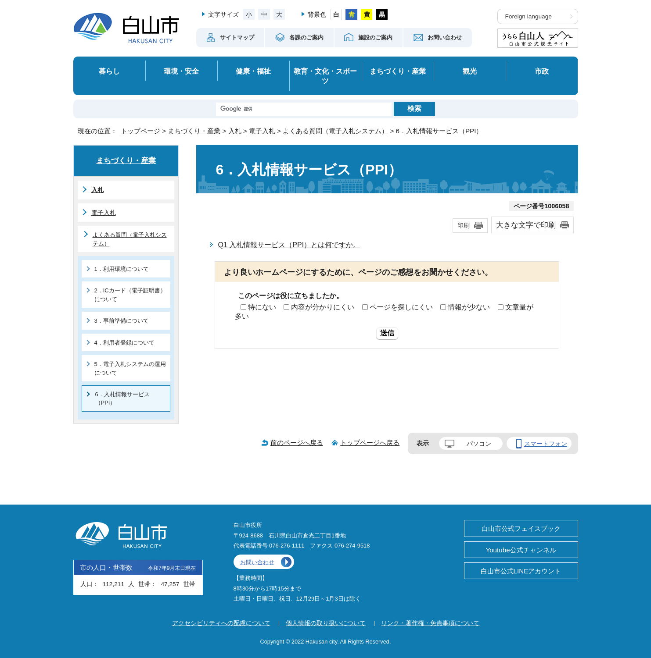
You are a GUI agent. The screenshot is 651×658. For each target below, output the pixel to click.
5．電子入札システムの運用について (130, 368)
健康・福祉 (253, 71)
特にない (262, 307)
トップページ (140, 131)
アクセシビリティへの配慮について (221, 622)
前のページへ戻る (296, 442)
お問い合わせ (257, 562)
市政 (542, 71)
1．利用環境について (121, 269)
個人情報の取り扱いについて (326, 622)
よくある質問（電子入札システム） (335, 131)
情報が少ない (469, 307)
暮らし (109, 71)
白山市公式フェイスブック (521, 528)
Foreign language (528, 16)
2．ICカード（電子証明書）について (130, 294)
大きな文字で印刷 (526, 225)
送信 (387, 333)
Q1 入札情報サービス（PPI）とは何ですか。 (289, 245)
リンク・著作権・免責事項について (430, 622)
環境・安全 (181, 71)
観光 (470, 71)
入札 (234, 131)
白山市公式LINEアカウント (521, 571)
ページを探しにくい (401, 307)
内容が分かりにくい (322, 307)
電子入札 (262, 131)
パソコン (479, 443)
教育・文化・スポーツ (325, 76)
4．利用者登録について (124, 342)
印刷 (463, 225)
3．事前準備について (121, 320)
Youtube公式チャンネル (521, 550)
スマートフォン (545, 443)
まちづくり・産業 (398, 71)
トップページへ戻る (369, 442)
